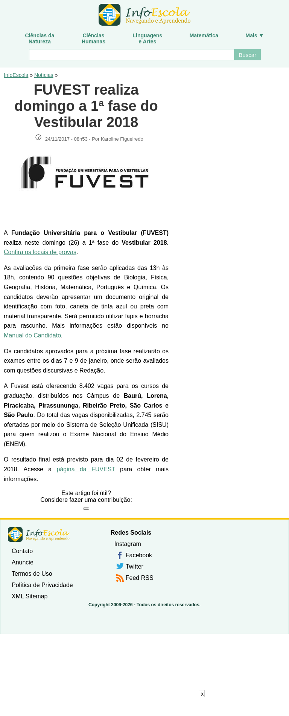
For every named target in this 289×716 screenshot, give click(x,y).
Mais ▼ (255, 35)
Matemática (204, 35)
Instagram (127, 544)
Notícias (43, 75)
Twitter (134, 566)
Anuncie (22, 562)
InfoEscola (16, 75)
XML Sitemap (29, 596)
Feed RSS (140, 578)
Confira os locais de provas (40, 252)
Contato (22, 551)
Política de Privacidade (42, 585)
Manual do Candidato (32, 335)
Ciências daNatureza (40, 38)
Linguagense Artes (148, 38)
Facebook (139, 555)
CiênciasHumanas (93, 38)
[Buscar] (131, 54)
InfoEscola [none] (39, 534)
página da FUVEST (85, 469)
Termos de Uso (32, 573)
